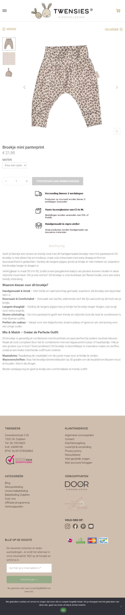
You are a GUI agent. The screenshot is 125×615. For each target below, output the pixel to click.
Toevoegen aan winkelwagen (57, 181)
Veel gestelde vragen (77, 458)
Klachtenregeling (75, 442)
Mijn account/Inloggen (78, 462)
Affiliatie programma (17, 502)
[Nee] (121, 606)
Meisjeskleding (14, 486)
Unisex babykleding (16, 490)
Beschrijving (57, 245)
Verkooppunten (14, 506)
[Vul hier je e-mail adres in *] (29, 567)
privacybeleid (40, 588)
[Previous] (24, 87)
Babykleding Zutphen (17, 494)
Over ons (10, 498)
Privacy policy (73, 450)
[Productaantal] (16, 181)
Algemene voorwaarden (79, 434)
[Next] (117, 87)
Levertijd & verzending (78, 446)
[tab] (57, 246)
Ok (63, 610)
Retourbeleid (72, 454)
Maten (7, 159)
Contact (69, 438)
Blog (7, 482)
